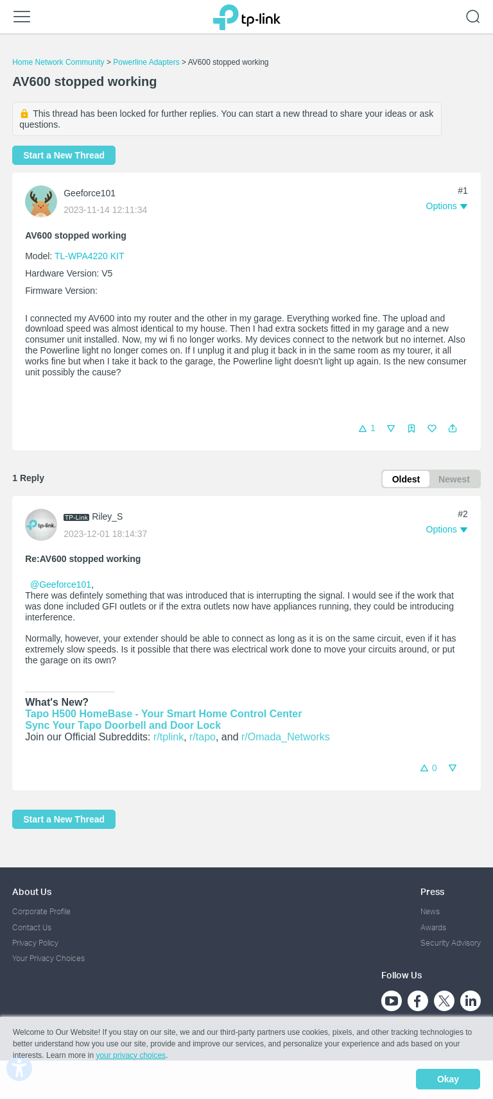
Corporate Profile (41, 912)
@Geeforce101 (60, 585)
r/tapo (202, 737)
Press (432, 892)
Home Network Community (58, 62)
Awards (433, 927)
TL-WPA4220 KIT (89, 256)
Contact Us (31, 927)
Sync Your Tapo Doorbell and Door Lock (123, 725)
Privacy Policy (35, 943)
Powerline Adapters (146, 62)
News (430, 912)
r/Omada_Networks (285, 737)
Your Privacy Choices (48, 959)
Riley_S (107, 517)
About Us (31, 892)
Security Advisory (450, 943)
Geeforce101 (90, 193)
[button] (452, 428)
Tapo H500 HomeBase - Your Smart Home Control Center (163, 714)
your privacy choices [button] (131, 1056)
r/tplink (168, 737)
